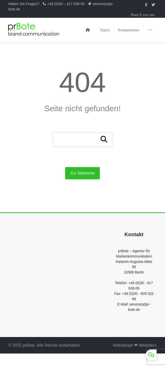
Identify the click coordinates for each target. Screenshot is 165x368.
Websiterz (148, 345)
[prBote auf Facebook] (146, 4)
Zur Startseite (82, 173)
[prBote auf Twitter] (153, 4)
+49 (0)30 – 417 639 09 (66, 4)
